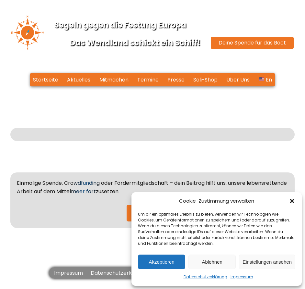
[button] (292, 201)
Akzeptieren (161, 262)
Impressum (242, 277)
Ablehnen (212, 262)
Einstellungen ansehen (267, 262)
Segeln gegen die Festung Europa (120, 24)
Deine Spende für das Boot (252, 42)
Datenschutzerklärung (205, 277)
